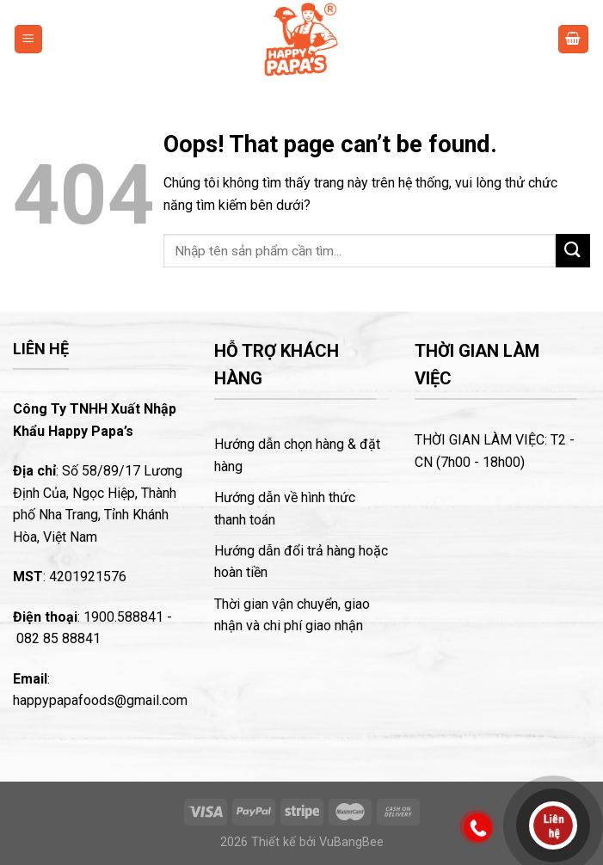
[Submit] (573, 250)
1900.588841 (123, 617)
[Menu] (29, 39)
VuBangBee (351, 842)
